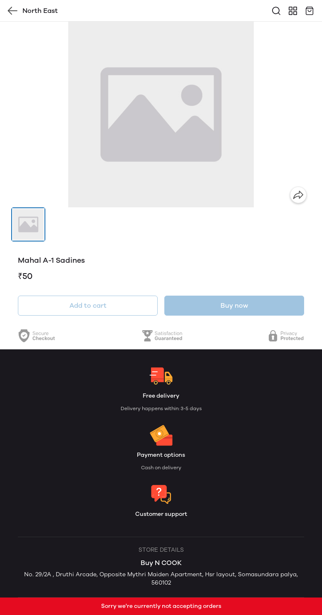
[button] (28, 224)
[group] (161, 114)
